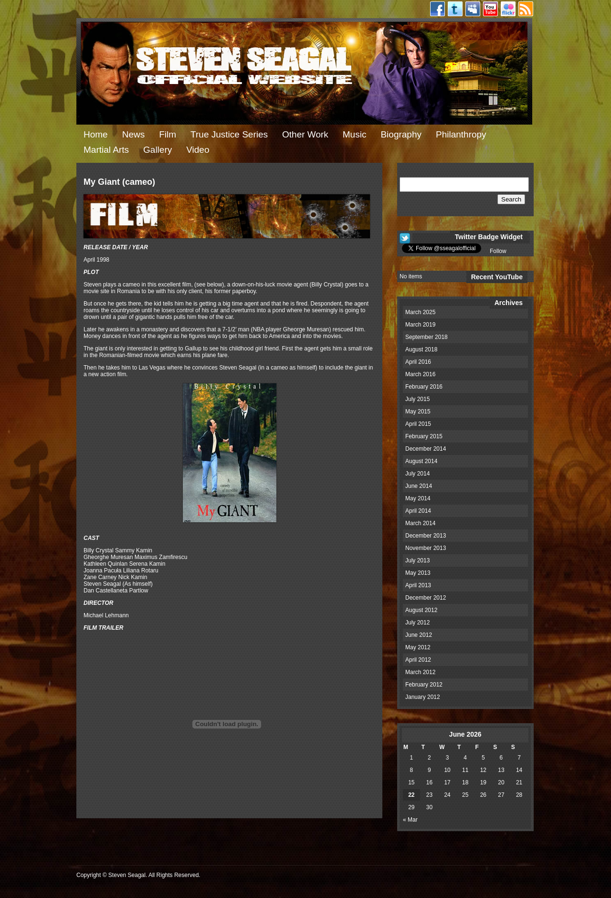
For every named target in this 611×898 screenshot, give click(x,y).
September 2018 (426, 337)
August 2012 (421, 610)
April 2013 (418, 585)
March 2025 (420, 312)
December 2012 (425, 597)
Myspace (472, 8)
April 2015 (418, 424)
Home (96, 134)
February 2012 (423, 684)
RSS (525, 8)
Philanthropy (461, 134)
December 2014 (425, 448)
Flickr (508, 8)
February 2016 (423, 386)
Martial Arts (106, 150)
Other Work (305, 134)
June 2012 (418, 635)
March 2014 (420, 523)
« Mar (410, 819)
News (133, 134)
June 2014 (418, 486)
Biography (400, 134)
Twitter (455, 8)
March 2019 (420, 324)
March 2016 (420, 374)
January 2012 (422, 697)
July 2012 (417, 622)
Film (167, 134)
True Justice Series (229, 134)
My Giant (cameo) (119, 182)
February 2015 (423, 436)
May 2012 (418, 647)
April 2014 (418, 510)
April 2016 (418, 362)
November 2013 (425, 548)
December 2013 (425, 535)
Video (197, 150)
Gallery (157, 150)
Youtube (490, 8)
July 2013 (417, 560)
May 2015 (418, 411)
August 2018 (421, 349)
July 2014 (417, 473)
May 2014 (418, 498)
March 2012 (420, 672)
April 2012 (418, 659)
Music (355, 134)
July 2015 (417, 399)
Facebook (437, 8)
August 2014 (421, 461)
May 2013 (418, 573)
